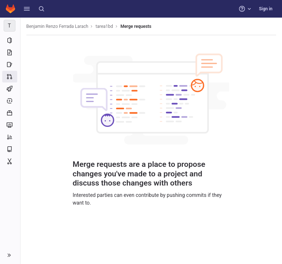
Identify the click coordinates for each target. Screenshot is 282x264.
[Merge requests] (10, 76)
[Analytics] (10, 137)
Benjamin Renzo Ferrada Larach (57, 26)
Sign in (265, 8)
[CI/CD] (10, 89)
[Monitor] (10, 125)
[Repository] (10, 52)
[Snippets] (10, 161)
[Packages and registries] (10, 113)
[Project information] (10, 40)
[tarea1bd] (10, 25)
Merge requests (135, 26)
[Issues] (10, 64)
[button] (27, 9)
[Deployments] (10, 101)
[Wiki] (10, 149)
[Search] (41, 9)
